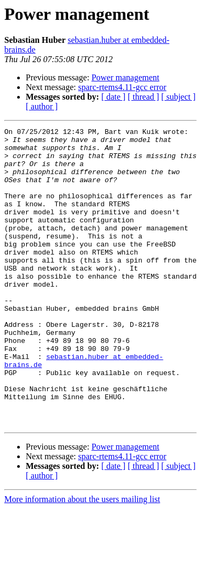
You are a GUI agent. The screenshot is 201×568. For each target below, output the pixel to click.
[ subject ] (178, 96)
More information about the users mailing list (82, 558)
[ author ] (42, 106)
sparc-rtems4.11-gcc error (122, 87)
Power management (126, 77)
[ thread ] (143, 96)
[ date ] (113, 96)
